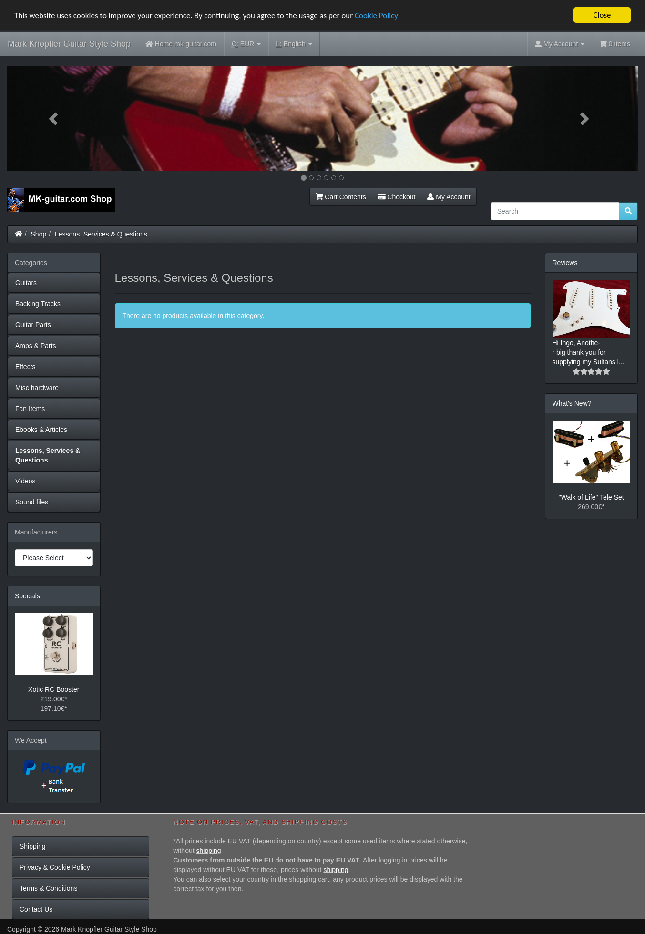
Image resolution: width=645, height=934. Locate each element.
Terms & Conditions (48, 888)
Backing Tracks (38, 303)
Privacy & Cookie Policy (55, 867)
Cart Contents (341, 196)
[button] (54, 118)
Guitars (26, 282)
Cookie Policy (376, 15)
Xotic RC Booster (53, 689)
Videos (25, 480)
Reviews (565, 262)
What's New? (572, 403)
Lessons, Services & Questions (101, 233)
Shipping (33, 846)
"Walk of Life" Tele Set (591, 497)
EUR (246, 44)
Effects (25, 366)
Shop (39, 233)
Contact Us (36, 909)
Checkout (397, 196)
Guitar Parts (33, 324)
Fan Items (30, 408)
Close (602, 15)
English (294, 44)
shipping (208, 850)
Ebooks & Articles (41, 429)
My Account (448, 196)
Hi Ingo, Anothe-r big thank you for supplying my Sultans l (586, 352)
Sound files (31, 501)
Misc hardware (37, 387)
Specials (27, 595)
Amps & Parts (35, 345)
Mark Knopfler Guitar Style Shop (69, 44)
